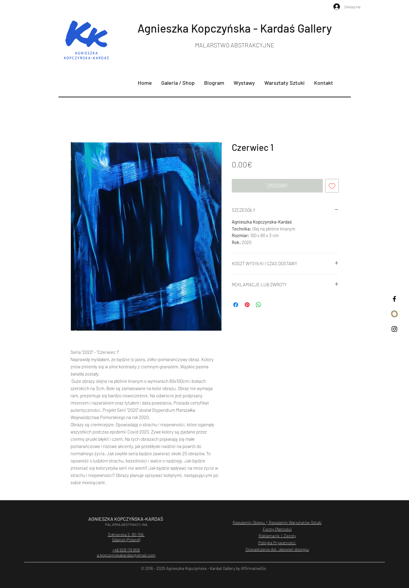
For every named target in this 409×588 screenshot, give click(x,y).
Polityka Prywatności (277, 542)
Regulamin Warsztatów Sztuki (295, 522)
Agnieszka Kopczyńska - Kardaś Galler (199, 568)
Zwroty (290, 535)
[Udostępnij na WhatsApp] (258, 304)
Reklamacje (269, 535)
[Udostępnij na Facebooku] (235, 304)
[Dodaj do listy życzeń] (332, 185)
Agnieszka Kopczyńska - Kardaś (217, 28)
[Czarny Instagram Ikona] (394, 329)
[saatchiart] (394, 314)
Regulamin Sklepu (249, 522)
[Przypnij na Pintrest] (247, 304)
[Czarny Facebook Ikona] (394, 299)
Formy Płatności (277, 529)
